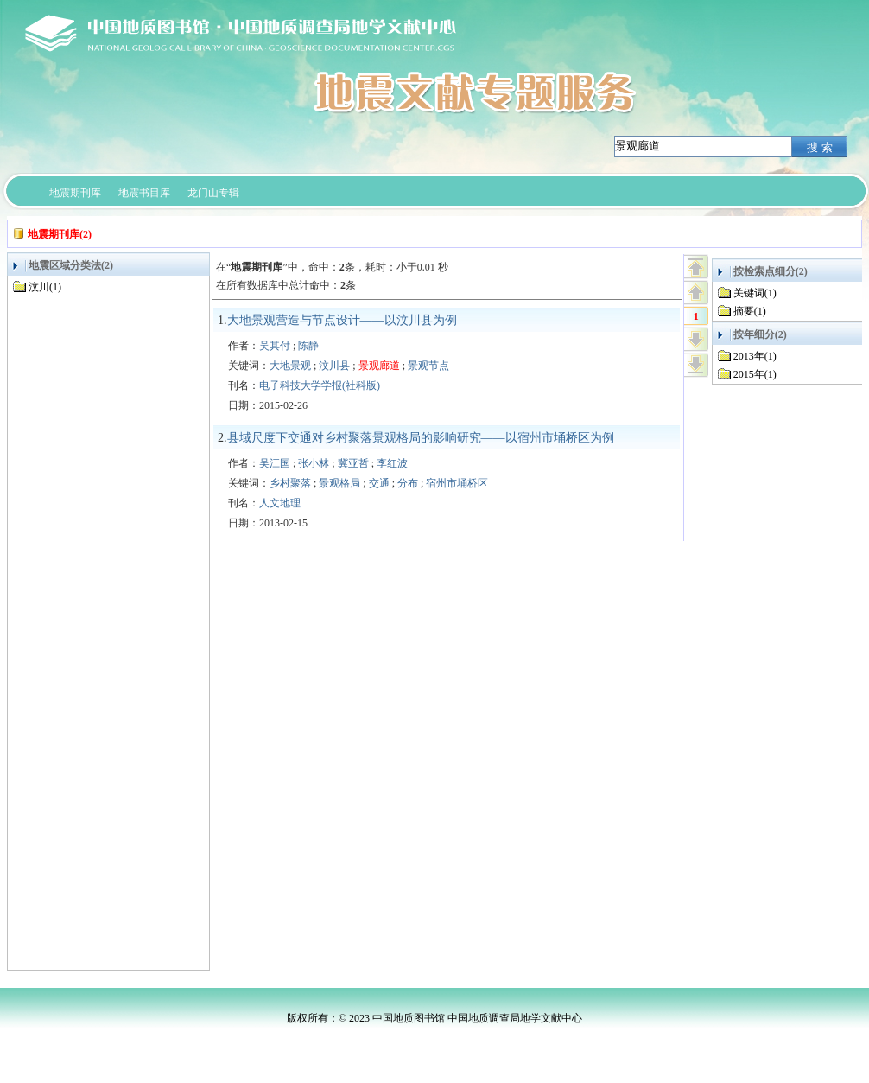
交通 (379, 483)
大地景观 (290, 366)
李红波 (392, 463)
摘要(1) (749, 311)
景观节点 (428, 366)
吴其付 (274, 346)
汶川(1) (45, 287)
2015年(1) (755, 374)
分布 (407, 483)
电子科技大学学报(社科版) (319, 385)
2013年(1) (755, 356)
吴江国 (274, 463)
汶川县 (334, 366)
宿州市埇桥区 (457, 483)
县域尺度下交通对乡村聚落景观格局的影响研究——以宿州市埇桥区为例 (420, 437)
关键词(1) (755, 293)
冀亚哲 (353, 463)
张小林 (313, 463)
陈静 (308, 346)
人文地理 (280, 503)
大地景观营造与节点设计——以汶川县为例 (342, 320)
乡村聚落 (290, 483)
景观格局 (339, 483)
